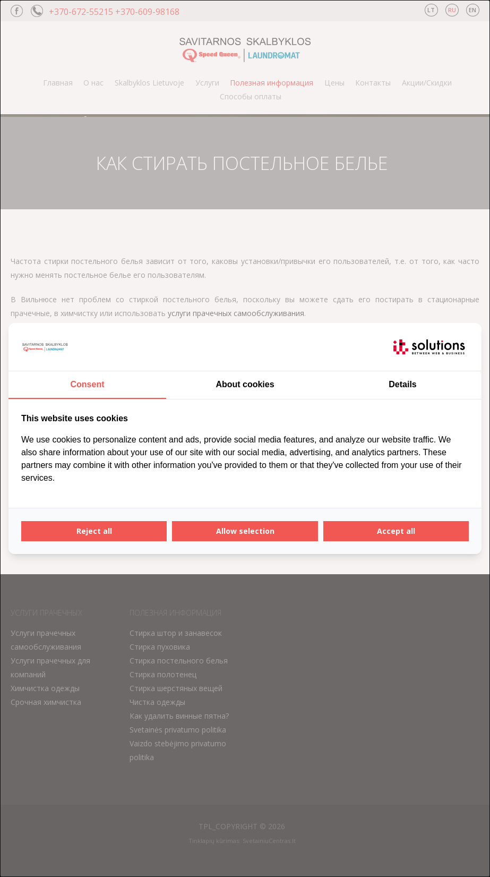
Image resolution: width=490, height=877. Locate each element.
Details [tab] (402, 384)
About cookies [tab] (245, 384)
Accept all (396, 531)
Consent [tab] (88, 384)
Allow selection (245, 531)
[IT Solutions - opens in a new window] (429, 347)
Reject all (94, 531)
